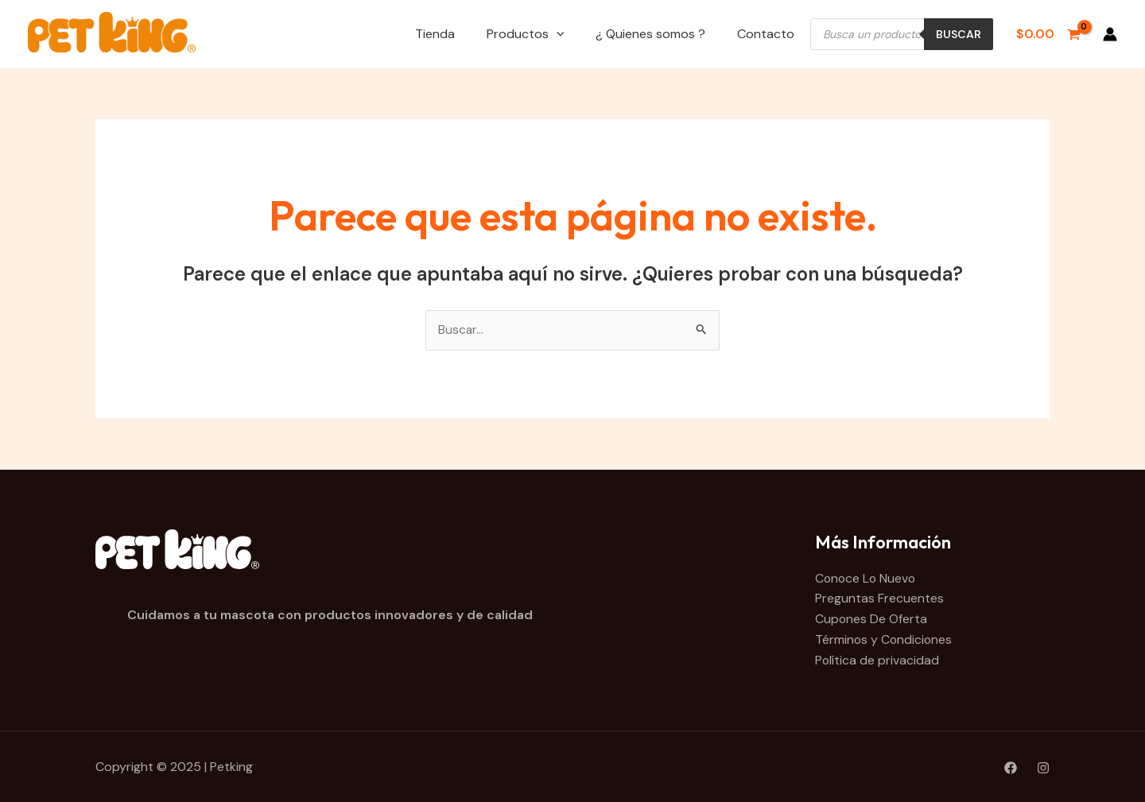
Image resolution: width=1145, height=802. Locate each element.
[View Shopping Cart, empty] (1048, 34)
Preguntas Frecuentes (879, 599)
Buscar (958, 34)
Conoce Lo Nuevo (866, 578)
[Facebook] (1010, 767)
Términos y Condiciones (884, 639)
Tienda (435, 33)
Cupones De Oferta (871, 618)
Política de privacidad (877, 660)
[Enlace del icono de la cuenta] (1110, 34)
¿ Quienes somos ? (650, 33)
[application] (557, 33)
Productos (526, 33)
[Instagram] (1043, 767)
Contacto (765, 33)
